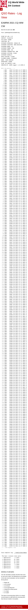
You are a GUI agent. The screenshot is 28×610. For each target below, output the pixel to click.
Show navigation (1, 9)
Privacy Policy (20, 607)
